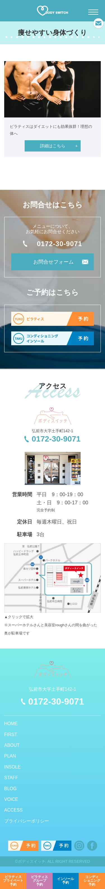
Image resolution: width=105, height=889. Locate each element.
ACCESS (13, 810)
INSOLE (12, 767)
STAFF (11, 777)
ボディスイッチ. (32, 861)
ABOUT (12, 745)
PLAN (10, 756)
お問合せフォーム (53, 262)
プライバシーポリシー (26, 821)
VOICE (11, 799)
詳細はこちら (52, 145)
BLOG (10, 788)
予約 (13, 881)
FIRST (10, 734)
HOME (11, 723)
